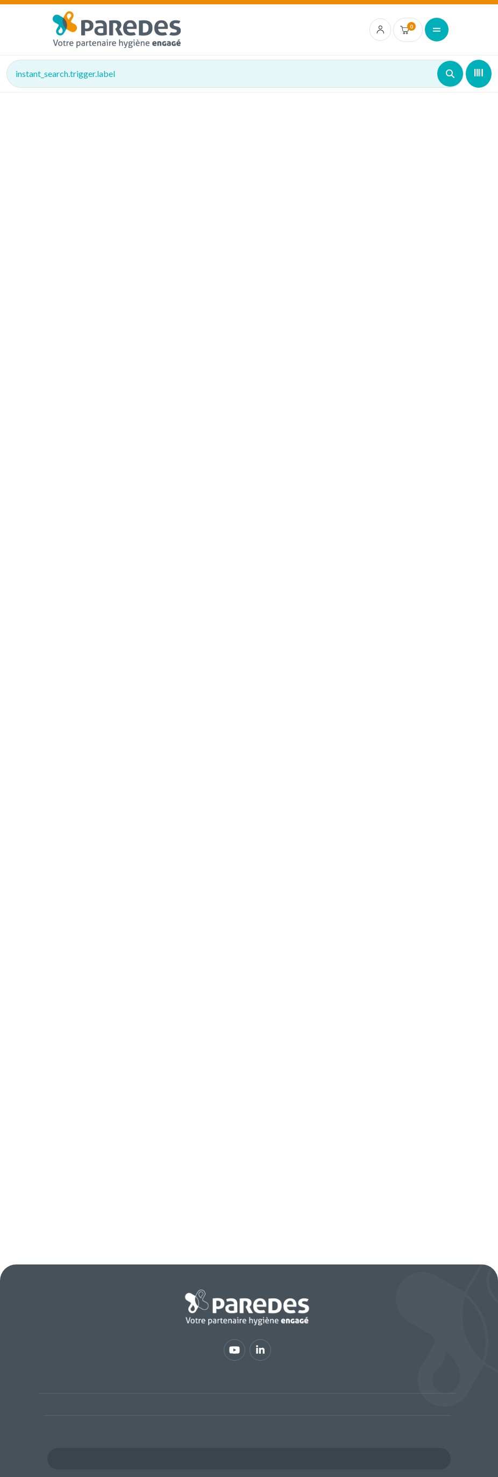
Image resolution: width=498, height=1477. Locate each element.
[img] (117, 30)
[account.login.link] (380, 29)
